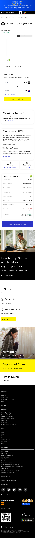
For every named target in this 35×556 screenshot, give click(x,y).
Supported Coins (10, 17)
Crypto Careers (5, 397)
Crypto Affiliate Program (7, 399)
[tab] (7, 67)
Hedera (18, 17)
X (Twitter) (27, 167)
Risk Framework (5, 441)
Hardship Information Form (8, 472)
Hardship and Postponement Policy (10, 470)
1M (24, 35)
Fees (2, 443)
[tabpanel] (17, 87)
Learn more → (10, 120)
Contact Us (4, 401)
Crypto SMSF (4, 422)
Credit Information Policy (7, 455)
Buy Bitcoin (4, 409)
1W (21, 35)
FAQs (2, 432)
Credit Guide (4, 468)
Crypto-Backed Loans (7, 414)
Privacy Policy (4, 453)
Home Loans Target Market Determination (12, 466)
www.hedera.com (10, 167)
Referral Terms (5, 457)
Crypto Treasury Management (9, 424)
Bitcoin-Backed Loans (7, 416)
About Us (3, 395)
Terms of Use (4, 451)
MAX (30, 35)
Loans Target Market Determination (10, 464)
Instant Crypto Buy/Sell (7, 413)
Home (2, 17)
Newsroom (4, 436)
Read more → (6, 156)
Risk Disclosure (5, 461)
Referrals (3, 437)
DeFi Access (4, 420)
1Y (27, 35)
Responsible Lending (6, 462)
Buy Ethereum (4, 411)
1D (18, 35)
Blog (2, 434)
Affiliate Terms (4, 459)
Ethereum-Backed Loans (7, 418)
